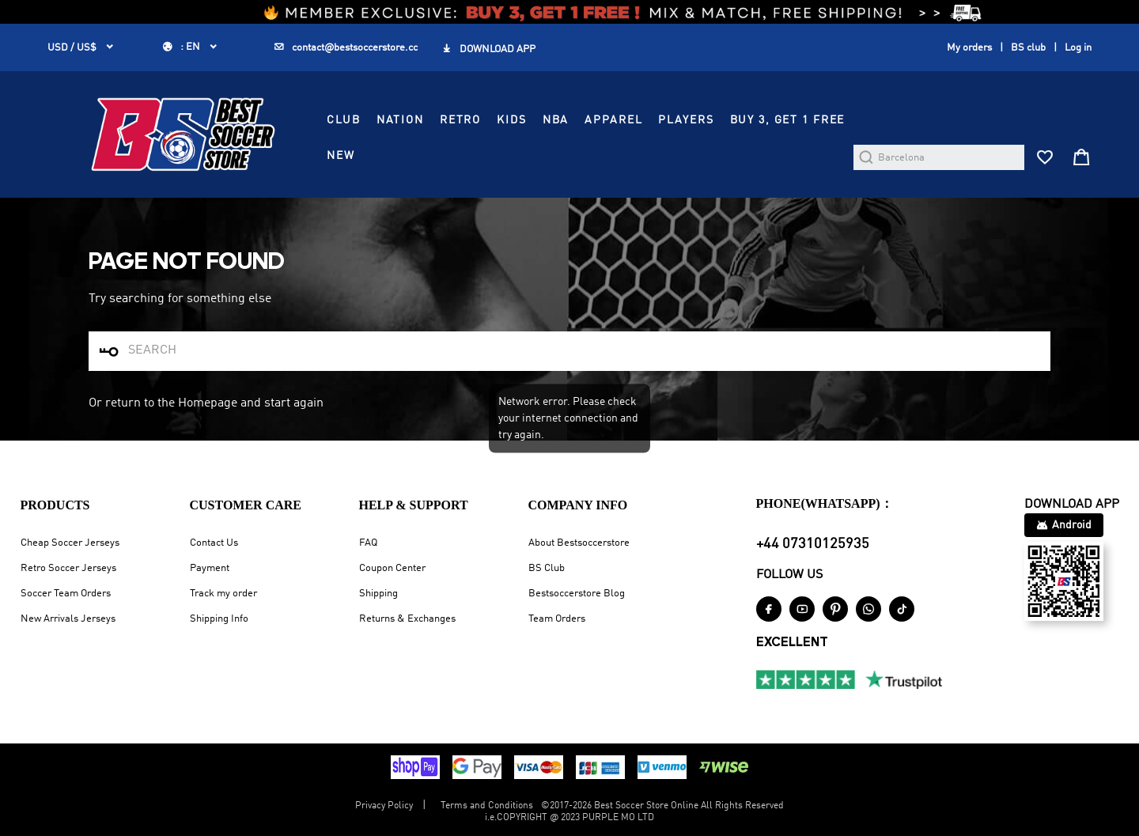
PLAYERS (685, 120)
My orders (969, 48)
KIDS (511, 120)
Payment (209, 568)
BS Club (546, 568)
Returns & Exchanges (407, 619)
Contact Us (214, 543)
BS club (1028, 48)
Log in (1078, 48)
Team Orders (556, 619)
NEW (341, 155)
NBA (556, 120)
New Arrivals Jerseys (68, 619)
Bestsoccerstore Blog (576, 593)
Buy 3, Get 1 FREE (788, 120)
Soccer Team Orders (66, 593)
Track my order (223, 593)
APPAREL (613, 120)
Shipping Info (219, 619)
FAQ (368, 543)
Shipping (378, 593)
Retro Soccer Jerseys (68, 568)
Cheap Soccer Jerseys (70, 543)
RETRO (460, 120)
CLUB (343, 120)
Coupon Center (392, 568)
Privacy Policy (384, 806)
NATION (400, 120)
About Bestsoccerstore (579, 543)
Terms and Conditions (487, 806)
